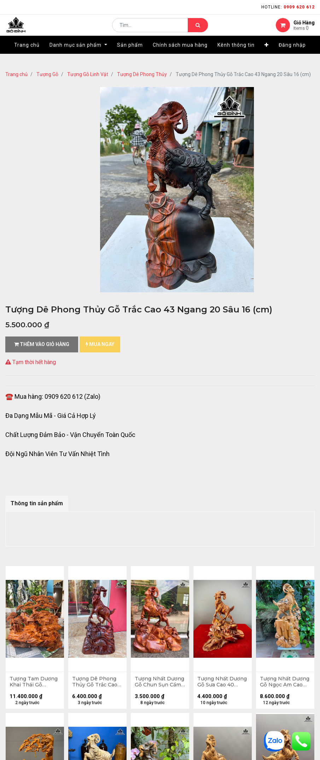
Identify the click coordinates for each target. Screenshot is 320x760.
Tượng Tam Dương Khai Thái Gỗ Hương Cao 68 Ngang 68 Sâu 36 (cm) (33, 683)
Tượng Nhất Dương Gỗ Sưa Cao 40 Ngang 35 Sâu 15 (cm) (222, 683)
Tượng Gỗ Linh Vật (87, 74)
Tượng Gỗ (47, 74)
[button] (266, 55)
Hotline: (288, 7)
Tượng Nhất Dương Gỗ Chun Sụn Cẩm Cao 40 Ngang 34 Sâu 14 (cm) (157, 683)
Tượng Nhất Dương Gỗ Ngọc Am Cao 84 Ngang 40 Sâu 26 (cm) (284, 683)
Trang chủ (16, 74)
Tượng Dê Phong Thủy (142, 74)
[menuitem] (26, 55)
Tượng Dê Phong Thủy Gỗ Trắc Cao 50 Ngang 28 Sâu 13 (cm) (96, 683)
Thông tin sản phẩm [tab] (37, 503)
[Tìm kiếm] (198, 30)
